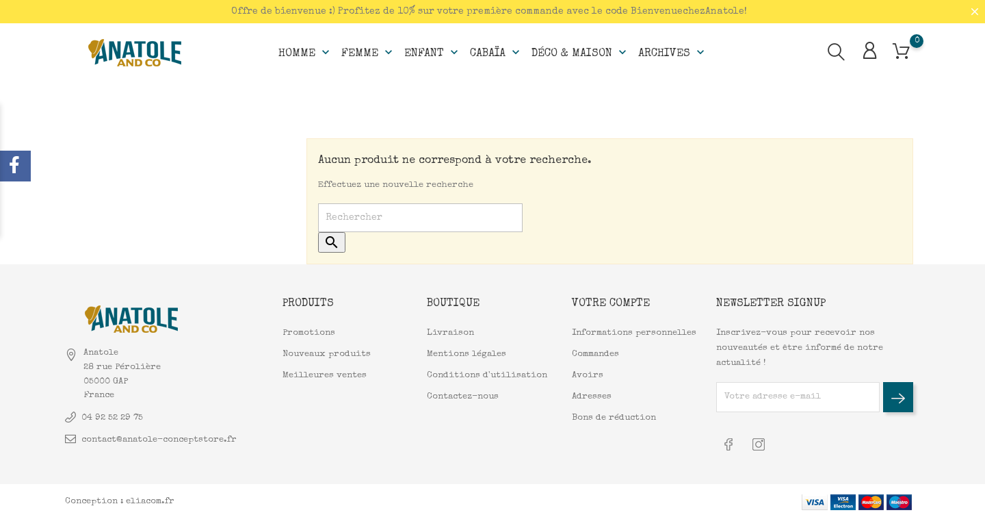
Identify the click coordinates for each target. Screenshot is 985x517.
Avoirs (587, 374)
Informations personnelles (634, 332)
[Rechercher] (420, 217)
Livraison (450, 332)
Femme (368, 52)
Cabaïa (496, 52)
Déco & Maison (580, 52)
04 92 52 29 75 (112, 417)
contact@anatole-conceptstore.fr (159, 439)
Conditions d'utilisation (487, 374)
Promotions (309, 332)
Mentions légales (466, 353)
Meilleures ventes (325, 374)
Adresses (592, 396)
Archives (672, 52)
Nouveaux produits (327, 353)
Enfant (432, 52)
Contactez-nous (463, 396)
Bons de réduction (614, 417)
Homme (305, 52)
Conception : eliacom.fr (119, 499)
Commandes (595, 353)
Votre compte (611, 303)
